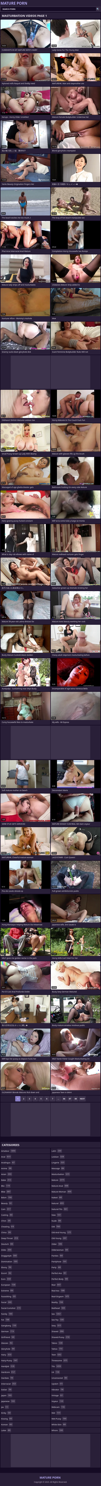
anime (6, 1168)
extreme (7, 1291)
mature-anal (60, 1186)
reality (58, 1302)
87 (70, 1098)
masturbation (61, 1174)
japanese (8, 1401)
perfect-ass (59, 1273)
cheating (7, 1227)
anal (6, 1157)
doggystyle (9, 1256)
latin (57, 1151)
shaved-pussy (61, 1337)
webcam (58, 1407)
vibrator (58, 1390)
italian (6, 1390)
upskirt (57, 1384)
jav (5, 1407)
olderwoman (60, 1250)
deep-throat (10, 1238)
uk (56, 1372)
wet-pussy (59, 1419)
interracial (8, 1384)
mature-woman (62, 1192)
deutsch (7, 1244)
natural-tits (60, 1209)
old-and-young (62, 1232)
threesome (60, 1360)
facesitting (8, 1296)
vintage (58, 1395)
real (56, 1285)
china (6, 1232)
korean (7, 1424)
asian (6, 1174)
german (8, 1331)
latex (6, 1430)
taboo (57, 1343)
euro (6, 1279)
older (57, 1244)
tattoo (57, 1349)
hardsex (7, 1378)
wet (56, 1413)
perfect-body (60, 1279)
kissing (7, 1419)
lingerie (58, 1163)
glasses (7, 1343)
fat (5, 1320)
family (7, 1314)
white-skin (59, 1424)
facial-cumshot (11, 1308)
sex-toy (58, 1320)
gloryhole (8, 1349)
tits (57, 1366)
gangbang (9, 1326)
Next (82, 1098)
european (8, 1285)
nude (57, 1221)
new (57, 1215)
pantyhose (59, 1261)
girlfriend (8, 1337)
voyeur (58, 1401)
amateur (8, 1151)
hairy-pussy (9, 1360)
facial (6, 1302)
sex (57, 1314)
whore (58, 1430)
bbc (6, 1186)
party (56, 1267)
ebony (6, 1267)
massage (58, 1168)
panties (57, 1256)
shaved (58, 1331)
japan (6, 1395)
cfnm (6, 1221)
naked (57, 1197)
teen (57, 1355)
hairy (6, 1355)
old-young (59, 1238)
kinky (6, 1413)
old (56, 1227)
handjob (8, 1366)
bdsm (6, 1197)
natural (58, 1203)
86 (64, 1098)
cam (6, 1209)
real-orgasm (60, 1296)
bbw (6, 1192)
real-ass (58, 1291)
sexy (57, 1326)
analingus (8, 1163)
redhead (59, 1308)
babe (6, 1180)
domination (9, 1261)
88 (76, 1098)
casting (7, 1215)
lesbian (58, 1157)
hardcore (8, 1372)
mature (58, 1180)
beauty (6, 1203)
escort (6, 1273)
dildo (6, 1250)
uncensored (60, 1378)
